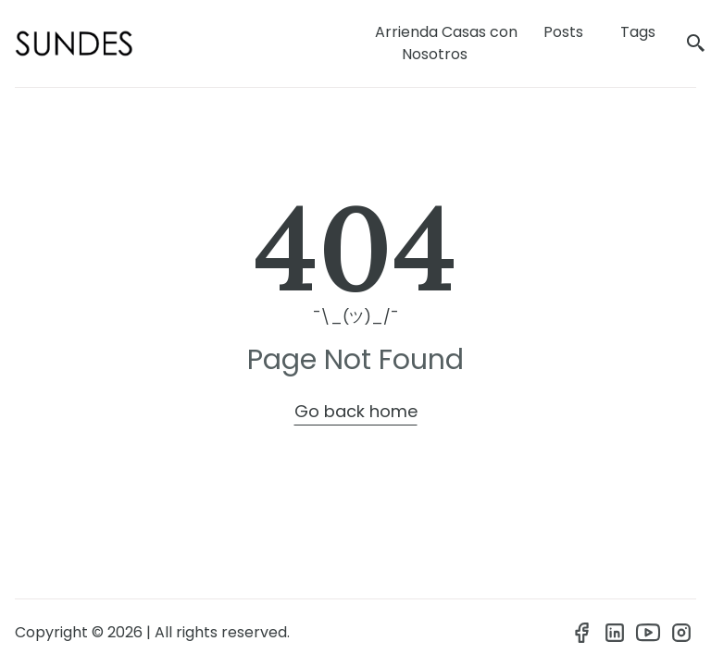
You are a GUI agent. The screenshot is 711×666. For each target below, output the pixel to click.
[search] (696, 44)
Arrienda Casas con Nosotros (446, 43)
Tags (637, 32)
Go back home (356, 411)
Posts (563, 32)
